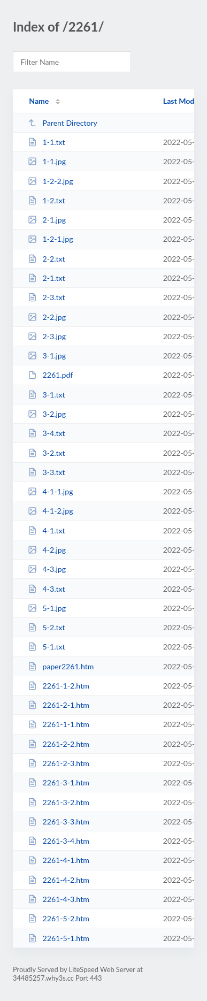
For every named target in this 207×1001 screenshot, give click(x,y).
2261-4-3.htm (58, 899)
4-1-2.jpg (50, 510)
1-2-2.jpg (50, 181)
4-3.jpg (47, 569)
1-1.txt (46, 142)
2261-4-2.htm (58, 879)
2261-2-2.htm (58, 743)
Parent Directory (62, 122)
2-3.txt (46, 297)
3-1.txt (46, 394)
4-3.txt (46, 588)
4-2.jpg (47, 549)
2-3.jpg (47, 336)
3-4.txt (46, 433)
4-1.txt (46, 530)
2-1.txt (46, 277)
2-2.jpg (47, 317)
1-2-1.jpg (50, 238)
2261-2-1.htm (58, 704)
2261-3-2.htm (58, 802)
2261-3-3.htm (58, 821)
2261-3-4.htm (58, 840)
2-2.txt (46, 258)
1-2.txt (46, 200)
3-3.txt (46, 472)
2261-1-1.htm (58, 724)
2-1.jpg (47, 219)
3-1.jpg (47, 355)
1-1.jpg (47, 161)
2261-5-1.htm (58, 938)
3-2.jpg (47, 413)
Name (39, 100)
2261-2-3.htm (58, 763)
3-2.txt (46, 452)
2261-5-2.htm (58, 918)
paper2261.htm (61, 666)
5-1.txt (46, 646)
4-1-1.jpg (50, 491)
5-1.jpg (47, 608)
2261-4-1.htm (58, 860)
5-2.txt (46, 627)
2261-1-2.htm (58, 685)
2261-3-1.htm (58, 782)
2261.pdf (50, 374)
